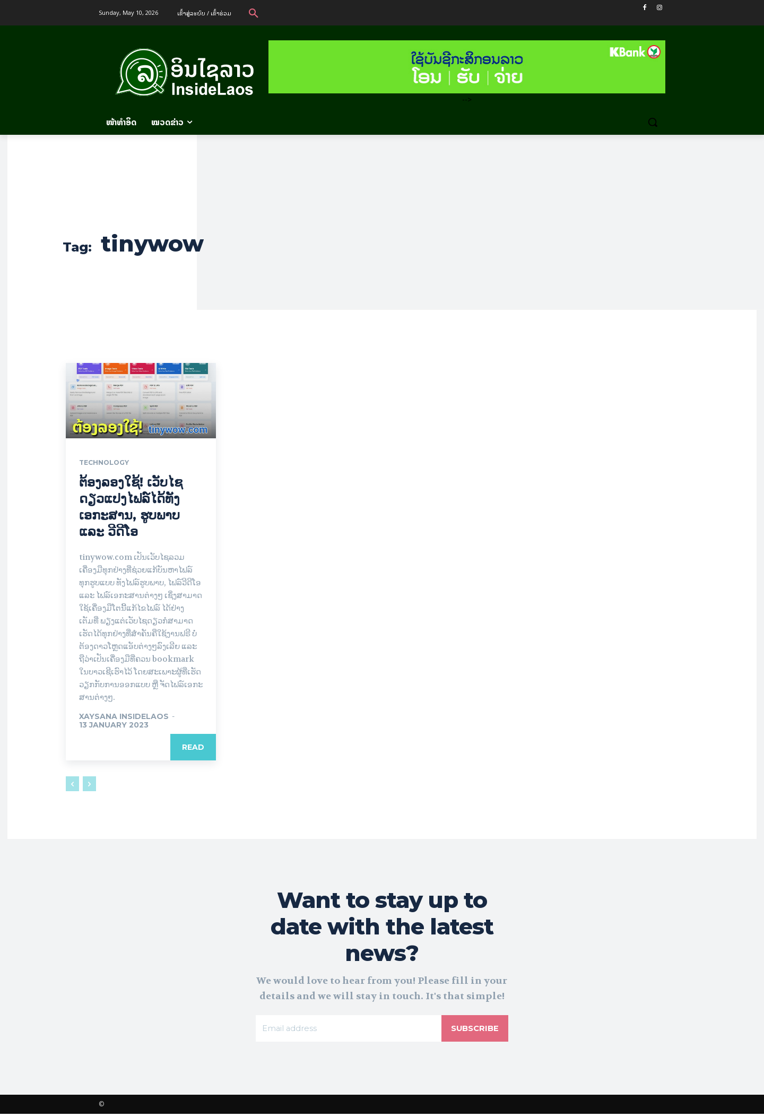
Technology (108, 463)
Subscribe (473, 1030)
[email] (347, 1030)
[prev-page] (72, 784)
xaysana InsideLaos (124, 717)
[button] (253, 12)
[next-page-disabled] (89, 784)
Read (193, 747)
